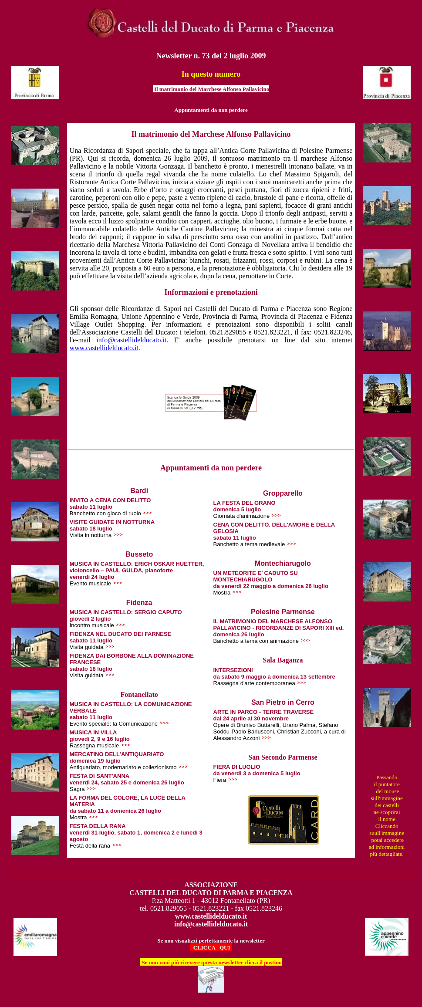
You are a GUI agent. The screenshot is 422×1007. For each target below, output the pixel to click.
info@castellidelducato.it (131, 340)
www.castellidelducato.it (104, 347)
